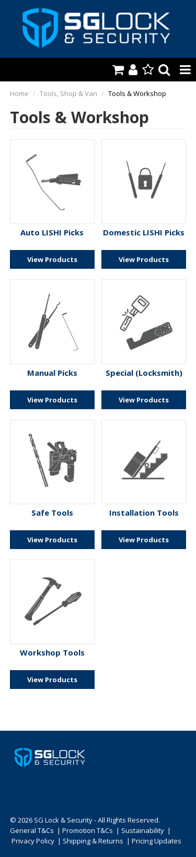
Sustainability (142, 830)
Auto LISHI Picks (52, 232)
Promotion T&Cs (87, 830)
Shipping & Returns (93, 841)
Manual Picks (52, 372)
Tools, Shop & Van (68, 93)
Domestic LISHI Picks (144, 232)
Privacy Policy (32, 841)
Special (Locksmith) (144, 372)
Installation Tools (144, 512)
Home (19, 93)
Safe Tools (52, 512)
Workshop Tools (52, 652)
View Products (52, 259)
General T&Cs (32, 830)
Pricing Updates (156, 841)
